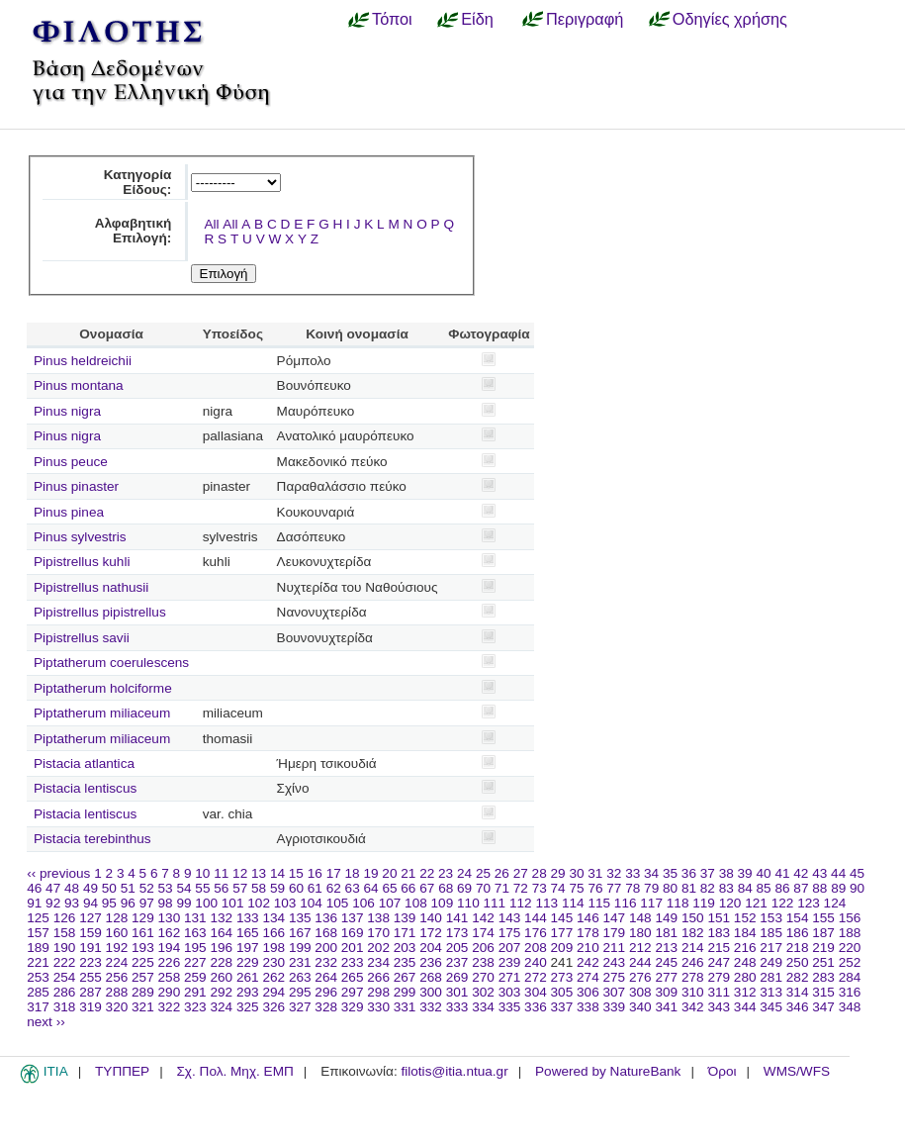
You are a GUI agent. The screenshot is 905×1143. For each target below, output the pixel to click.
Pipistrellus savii (82, 637)
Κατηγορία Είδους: (138, 182)
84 (745, 888)
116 (625, 903)
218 (797, 947)
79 (651, 888)
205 (457, 947)
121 (756, 903)
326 (273, 1007)
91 (34, 903)
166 (273, 932)
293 (247, 992)
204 (430, 947)
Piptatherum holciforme (103, 688)
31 (595, 873)
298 (378, 992)
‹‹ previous (58, 873)
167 (300, 932)
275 (614, 977)
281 (771, 977)
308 (640, 992)
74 (558, 888)
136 (326, 917)
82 (707, 888)
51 (128, 888)
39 (745, 873)
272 (535, 977)
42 (800, 873)
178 (588, 932)
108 (416, 903)
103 (285, 903)
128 (117, 917)
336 (535, 1007)
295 (300, 992)
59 (277, 888)
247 (718, 962)
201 (352, 947)
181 (666, 932)
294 (273, 992)
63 (352, 888)
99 (183, 903)
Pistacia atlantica (84, 763)
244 (640, 962)
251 (823, 962)
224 (117, 962)
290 (169, 992)
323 (195, 1007)
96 (128, 903)
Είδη (477, 19)
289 (143, 992)
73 (539, 888)
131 (195, 917)
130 (169, 917)
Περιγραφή (584, 19)
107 (390, 903)
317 (38, 1007)
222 (64, 962)
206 (483, 947)
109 (442, 903)
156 (850, 917)
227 (195, 962)
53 (165, 888)
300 (430, 992)
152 (745, 917)
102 (258, 903)
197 (247, 947)
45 (857, 873)
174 (483, 932)
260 (221, 977)
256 (117, 977)
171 (405, 932)
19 (370, 873)
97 (146, 903)
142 (483, 917)
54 (183, 888)
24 (464, 873)
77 (613, 888)
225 (143, 962)
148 (640, 917)
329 (352, 1007)
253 (38, 977)
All (211, 224)
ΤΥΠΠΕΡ (122, 1071)
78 (632, 888)
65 (389, 888)
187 (823, 932)
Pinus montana (79, 385)
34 (651, 873)
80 (670, 888)
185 (771, 932)
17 (333, 873)
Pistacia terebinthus (92, 838)
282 (797, 977)
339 (614, 1007)
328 (326, 1007)
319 (90, 1007)
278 (692, 977)
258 (169, 977)
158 (64, 932)
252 (850, 962)
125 (38, 917)
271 (509, 977)
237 (457, 962)
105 (337, 903)
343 (718, 1007)
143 (509, 917)
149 (666, 917)
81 (688, 888)
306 (588, 992)
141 (457, 917)
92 (52, 903)
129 (143, 917)
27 (520, 873)
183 (718, 932)
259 (195, 977)
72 (520, 888)
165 (247, 932)
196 (221, 947)
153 (771, 917)
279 (718, 977)
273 (562, 977)
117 (651, 903)
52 (146, 888)
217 (771, 947)
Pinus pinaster (76, 486)
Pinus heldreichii (83, 360)
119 (703, 903)
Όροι (722, 1071)
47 (52, 888)
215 (718, 947)
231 (300, 962)
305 (562, 992)
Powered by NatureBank (607, 1071)
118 (678, 903)
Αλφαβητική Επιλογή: (133, 230)
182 (692, 932)
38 (726, 873)
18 (352, 873)
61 (315, 888)
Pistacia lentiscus (85, 788)
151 (718, 917)
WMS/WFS (797, 1071)
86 (781, 888)
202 (378, 947)
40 (763, 873)
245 (666, 962)
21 (408, 873)
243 (614, 962)
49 (90, 888)
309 (666, 992)
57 (239, 888)
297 (352, 992)
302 (483, 992)
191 (90, 947)
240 (535, 962)
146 (588, 917)
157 (38, 932)
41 (781, 873)
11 (221, 873)
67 (426, 888)
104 (311, 903)
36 (688, 873)
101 (233, 903)
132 (221, 917)
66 (408, 888)
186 (797, 932)
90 (857, 888)
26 (502, 873)
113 (546, 903)
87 (800, 888)
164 (221, 932)
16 (315, 873)
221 (38, 962)
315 (823, 992)
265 (352, 977)
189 (38, 947)
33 (632, 873)
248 (745, 962)
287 (90, 992)
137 (352, 917)
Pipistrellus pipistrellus (100, 612)
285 (38, 992)
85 (764, 888)
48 (71, 888)
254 (64, 977)
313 (771, 992)
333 (457, 1007)
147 (614, 917)
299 (405, 992)
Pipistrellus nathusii (91, 587)
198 (273, 947)
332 (430, 1007)
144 (535, 917)
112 (520, 903)
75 (576, 888)
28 (539, 873)
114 (573, 903)
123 (808, 903)
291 (195, 992)
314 (797, 992)
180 (640, 932)
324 (221, 1007)
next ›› (46, 1021)
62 (333, 888)
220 (850, 947)
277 (666, 977)
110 (468, 903)
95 (109, 903)
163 (195, 932)
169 (352, 932)
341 (666, 1007)
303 (509, 992)
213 (666, 947)
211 (614, 947)
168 (326, 932)
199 (300, 947)
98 (165, 903)
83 (726, 888)
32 (613, 873)
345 (771, 1007)
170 (378, 932)
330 (378, 1007)
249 (771, 962)
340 (640, 1007)
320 (117, 1007)
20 (389, 873)
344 (745, 1007)
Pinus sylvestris (80, 536)
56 (221, 888)
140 (430, 917)
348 (850, 1007)
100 (206, 903)
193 (143, 947)
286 (64, 992)
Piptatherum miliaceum (102, 713)
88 (819, 888)
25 (483, 873)
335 (509, 1007)
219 (823, 947)
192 (117, 947)
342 (692, 1007)
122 (782, 903)
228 (221, 962)
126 (64, 917)
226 (169, 962)
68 (445, 888)
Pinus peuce (71, 461)
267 (405, 977)
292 (221, 992)
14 (277, 873)
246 (692, 962)
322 (169, 1007)
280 (745, 977)
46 (34, 888)
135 (300, 917)
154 (797, 917)
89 (838, 888)
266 (378, 977)
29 (558, 873)
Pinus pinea (69, 512)
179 (614, 932)
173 (457, 932)
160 (117, 932)
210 (588, 947)
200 (326, 947)
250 (797, 962)
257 (143, 977)
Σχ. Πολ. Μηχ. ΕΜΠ (234, 1071)
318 (64, 1007)
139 (405, 917)
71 (502, 888)
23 (445, 873)
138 (378, 917)
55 (202, 888)
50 (109, 888)
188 (850, 932)
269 (457, 977)
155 (823, 917)
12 (239, 873)
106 (363, 903)
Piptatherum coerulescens (111, 662)
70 (483, 888)
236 (430, 962)
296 (326, 992)
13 (258, 873)
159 (90, 932)
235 (405, 962)
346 (797, 1007)
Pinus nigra (67, 411)
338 (588, 1007)
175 (509, 932)
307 (614, 992)
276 (640, 977)
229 (247, 962)
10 (202, 873)
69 (464, 888)
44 (838, 873)
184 (745, 932)
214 (692, 947)
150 (692, 917)
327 (300, 1007)
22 (426, 873)
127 (90, 917)
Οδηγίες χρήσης (730, 19)
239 (509, 962)
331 (405, 1007)
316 (850, 992)
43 (819, 873)
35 (670, 873)
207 (509, 947)
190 (64, 947)
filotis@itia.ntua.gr (454, 1071)
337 (562, 1007)
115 (599, 903)
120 (730, 903)
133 (247, 917)
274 (588, 977)
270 (483, 977)
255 (90, 977)
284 (850, 977)
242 (588, 962)
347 (823, 1007)
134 (273, 917)
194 (169, 947)
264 (326, 977)
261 (247, 977)
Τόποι (392, 19)
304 (535, 992)
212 (640, 947)
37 (707, 873)
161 (143, 932)
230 (273, 962)
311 (718, 992)
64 (371, 888)
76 (595, 888)
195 (195, 947)
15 (296, 873)
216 (745, 947)
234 (378, 962)
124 (835, 903)
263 (300, 977)
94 (90, 903)
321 (143, 1007)
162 (169, 932)
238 (483, 962)
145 (562, 917)
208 (535, 947)
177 (562, 932)
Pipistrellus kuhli (82, 561)
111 (495, 903)
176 (535, 932)
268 (430, 977)
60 (296, 888)
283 (823, 977)
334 (483, 1007)
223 (90, 962)
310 (692, 992)
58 (258, 888)
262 (273, 977)
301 (457, 992)
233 (352, 962)
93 (71, 903)
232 (326, 962)
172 (430, 932)
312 (745, 992)
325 (247, 1007)
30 (576, 873)
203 (405, 947)
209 (562, 947)
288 (117, 992)
